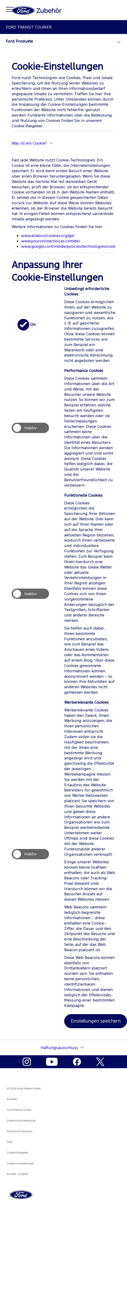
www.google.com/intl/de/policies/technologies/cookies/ (71, 246)
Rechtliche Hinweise (19, 1131)
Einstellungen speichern (96, 1021)
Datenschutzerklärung (21, 1120)
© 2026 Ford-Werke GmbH (24, 1088)
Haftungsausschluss (59, 1047)
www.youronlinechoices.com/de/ (50, 241)
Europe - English (17, 1174)
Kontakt (12, 1099)
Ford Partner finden (19, 1109)
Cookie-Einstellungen (20, 1163)
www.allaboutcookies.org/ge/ (47, 235)
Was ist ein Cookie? (32, 143)
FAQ (9, 1141)
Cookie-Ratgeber (17, 1152)
